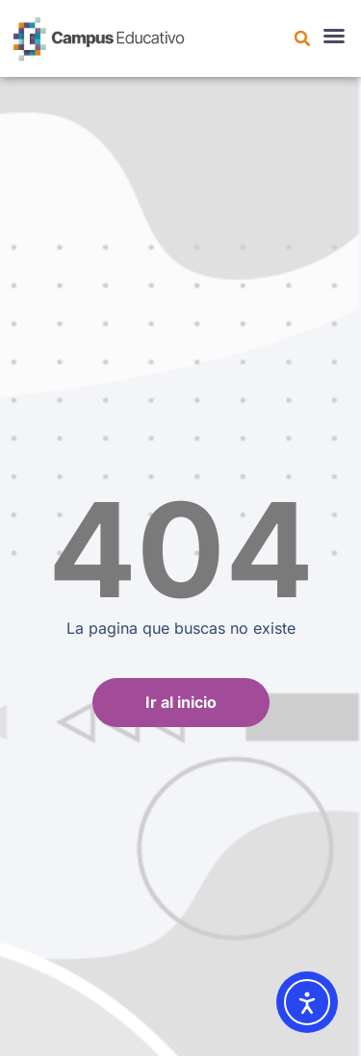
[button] (302, 38)
